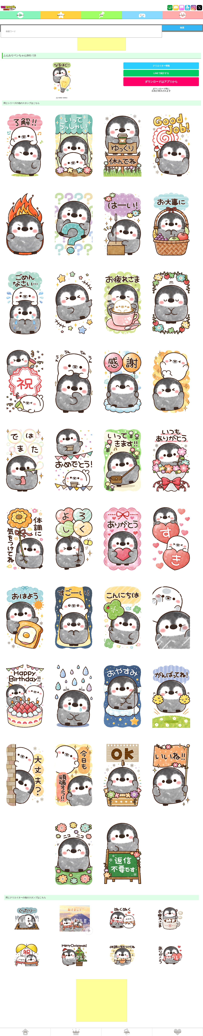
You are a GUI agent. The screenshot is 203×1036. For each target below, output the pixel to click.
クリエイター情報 (161, 66)
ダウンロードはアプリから (161, 81)
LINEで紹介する (161, 73)
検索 (182, 27)
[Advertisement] (101, 43)
